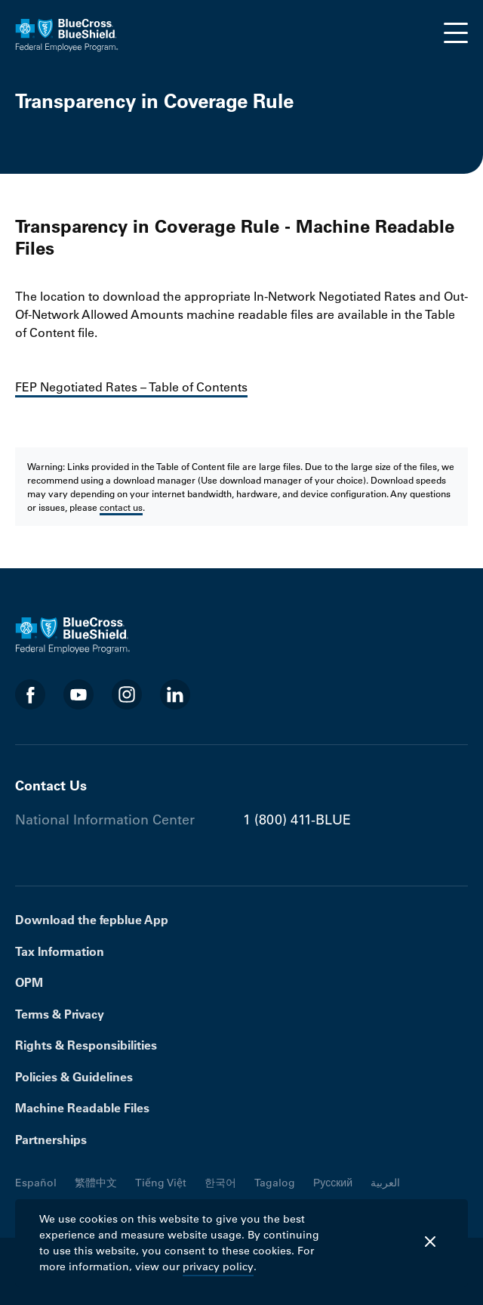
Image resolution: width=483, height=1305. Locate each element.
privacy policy (218, 1266)
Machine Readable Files (82, 1107)
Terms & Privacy (59, 1014)
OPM (29, 982)
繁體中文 (96, 1182)
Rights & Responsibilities (86, 1045)
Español (36, 1182)
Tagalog (274, 1182)
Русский (332, 1182)
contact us (121, 507)
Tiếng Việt (160, 1182)
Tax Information (59, 951)
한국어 (220, 1182)
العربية (385, 1182)
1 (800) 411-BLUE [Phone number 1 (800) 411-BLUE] (297, 820)
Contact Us (51, 785)
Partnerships (51, 1139)
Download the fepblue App (91, 919)
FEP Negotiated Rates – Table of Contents (131, 386)
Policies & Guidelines (74, 1076)
